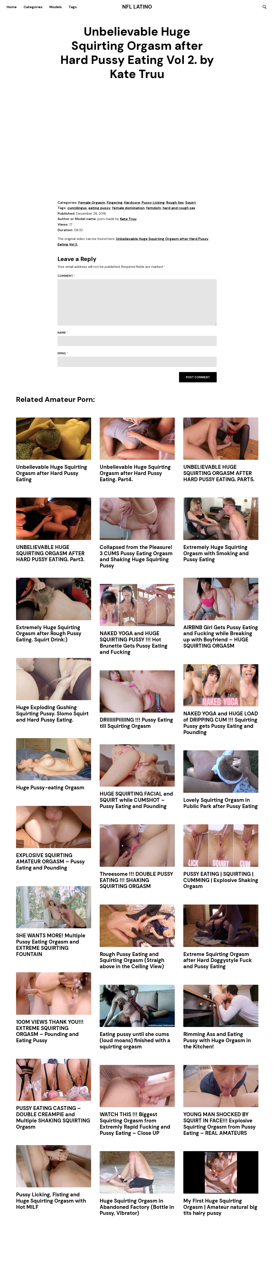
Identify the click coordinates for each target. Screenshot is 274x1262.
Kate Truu (128, 219)
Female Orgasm (91, 203)
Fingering (115, 203)
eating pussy (99, 208)
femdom (153, 208)
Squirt (190, 203)
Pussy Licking (153, 203)
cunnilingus (77, 208)
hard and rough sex (179, 208)
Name (63, 333)
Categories (33, 7)
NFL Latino (137, 7)
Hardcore (132, 203)
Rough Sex (175, 203)
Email (63, 354)
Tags (73, 7)
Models (55, 7)
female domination (128, 208)
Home (12, 7)
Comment (66, 276)
